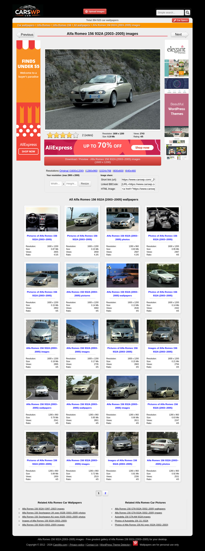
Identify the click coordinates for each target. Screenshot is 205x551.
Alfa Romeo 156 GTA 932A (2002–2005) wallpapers (140, 508)
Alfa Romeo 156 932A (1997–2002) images (43, 508)
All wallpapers (82, 25)
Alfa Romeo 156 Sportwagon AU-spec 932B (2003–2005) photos (53, 517)
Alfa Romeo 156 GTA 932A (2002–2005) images (138, 512)
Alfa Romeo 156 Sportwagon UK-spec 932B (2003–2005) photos (53, 512)
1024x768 (105, 170)
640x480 (131, 170)
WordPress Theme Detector (115, 544)
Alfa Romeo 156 (62, 25)
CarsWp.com (60, 544)
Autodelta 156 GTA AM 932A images (133, 517)
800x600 (119, 170)
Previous (27, 34)
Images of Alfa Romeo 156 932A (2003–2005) (44, 521)
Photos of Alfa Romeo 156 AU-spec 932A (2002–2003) (141, 525)
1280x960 (91, 170)
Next (178, 34)
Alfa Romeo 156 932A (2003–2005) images (43, 525)
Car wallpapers (25, 25)
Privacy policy (76, 544)
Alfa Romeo (44, 25)
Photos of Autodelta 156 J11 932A (131, 521)
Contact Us (92, 544)
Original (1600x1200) (71, 170)
